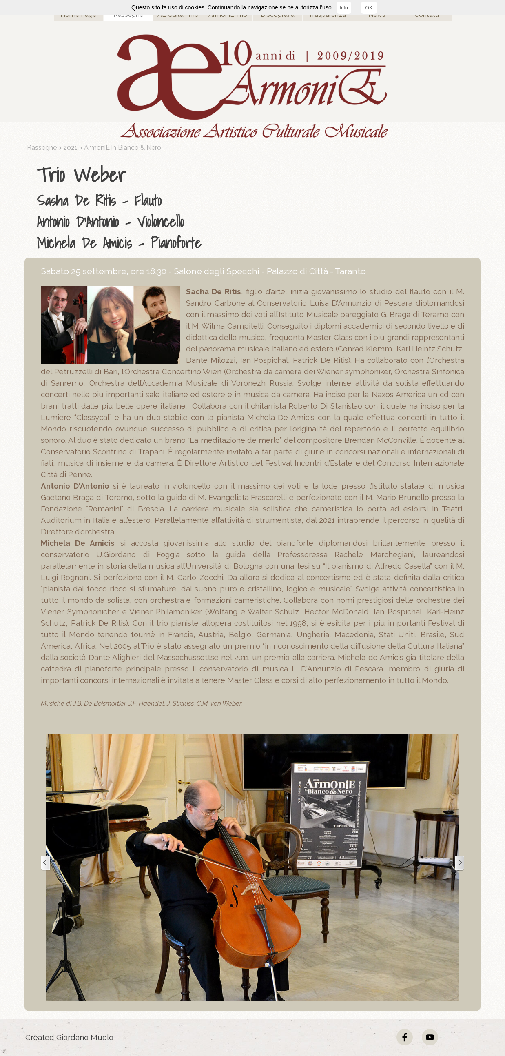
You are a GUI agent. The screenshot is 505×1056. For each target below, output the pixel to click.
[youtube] (430, 1037)
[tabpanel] (254, 206)
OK (368, 8)
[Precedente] (46, 863)
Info (344, 8)
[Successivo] (459, 863)
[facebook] (404, 1037)
